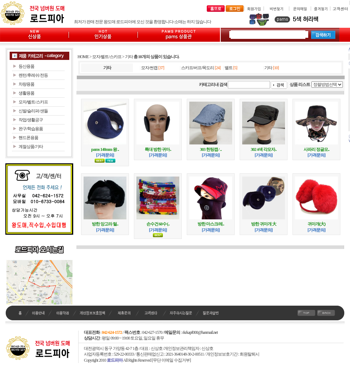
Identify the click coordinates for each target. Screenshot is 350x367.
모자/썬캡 (149, 67)
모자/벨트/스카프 (106, 56)
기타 (129, 56)
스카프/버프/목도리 (197, 67)
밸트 (228, 67)
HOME (83, 56)
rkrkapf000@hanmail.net (200, 332)
